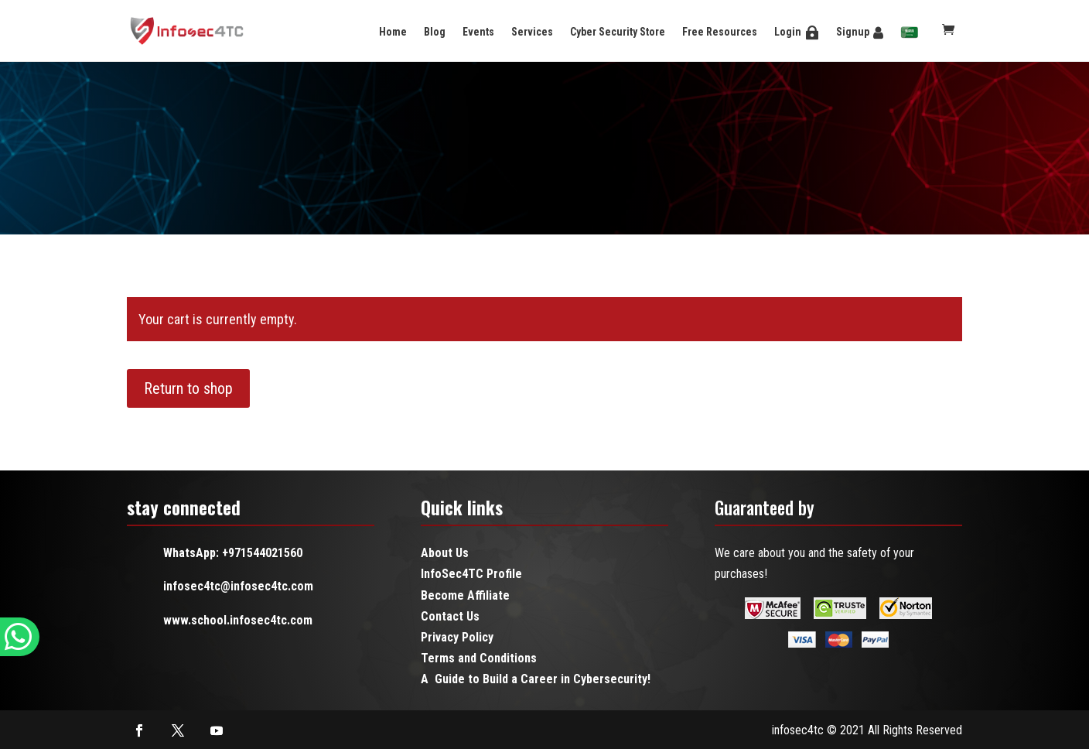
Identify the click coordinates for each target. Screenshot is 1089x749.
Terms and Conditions (479, 658)
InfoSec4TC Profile (471, 573)
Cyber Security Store (617, 32)
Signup (852, 32)
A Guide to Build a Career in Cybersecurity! (535, 679)
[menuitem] (909, 33)
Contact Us (450, 616)
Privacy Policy (457, 637)
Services (532, 32)
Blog (435, 32)
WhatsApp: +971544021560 (232, 553)
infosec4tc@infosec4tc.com (238, 586)
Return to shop (188, 388)
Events (478, 32)
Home (393, 32)
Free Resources (719, 32)
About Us (445, 553)
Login (787, 32)
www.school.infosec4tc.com (237, 620)
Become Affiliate (465, 595)
